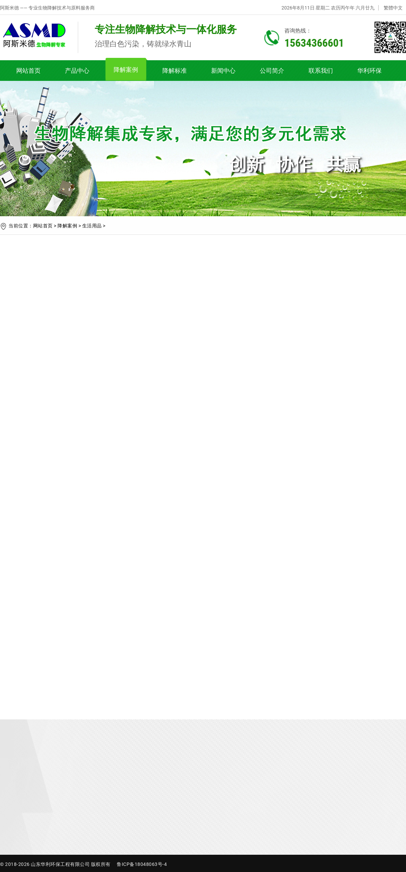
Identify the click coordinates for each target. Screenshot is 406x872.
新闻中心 (223, 70)
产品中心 (77, 70)
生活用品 (92, 225)
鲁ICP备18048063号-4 (142, 864)
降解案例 (126, 69)
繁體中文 (393, 7)
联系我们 (321, 70)
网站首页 (28, 70)
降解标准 (174, 70)
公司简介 (272, 70)
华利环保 (369, 70)
